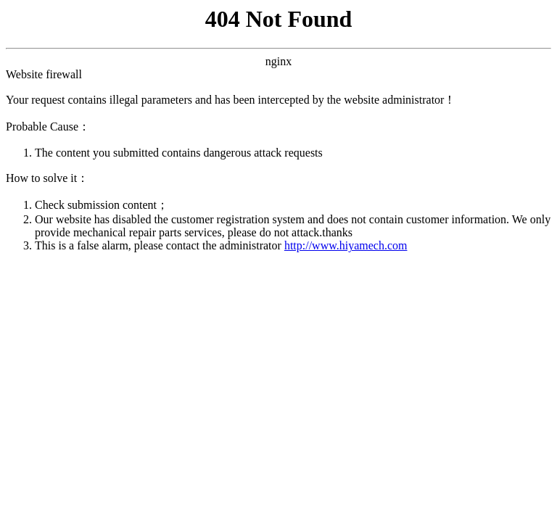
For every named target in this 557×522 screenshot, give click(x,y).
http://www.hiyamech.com (346, 245)
